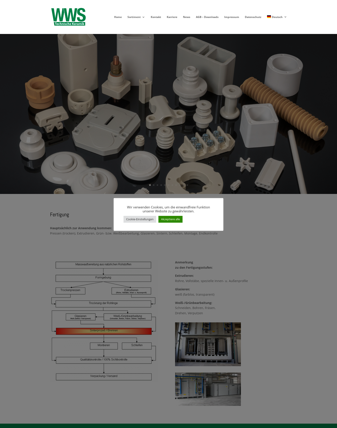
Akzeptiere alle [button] (170, 219)
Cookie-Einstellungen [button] (140, 219)
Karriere (172, 17)
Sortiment (134, 17)
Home (118, 17)
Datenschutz (253, 17)
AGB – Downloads (207, 17)
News (186, 17)
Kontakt (156, 17)
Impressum (231, 17)
